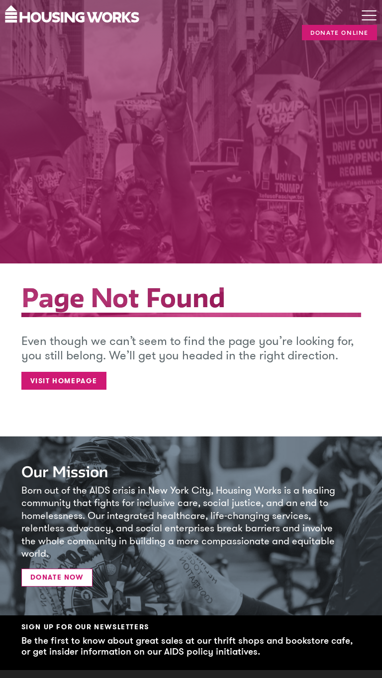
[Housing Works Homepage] (168, 13)
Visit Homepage (63, 381)
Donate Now (57, 577)
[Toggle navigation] (369, 16)
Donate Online (339, 32)
